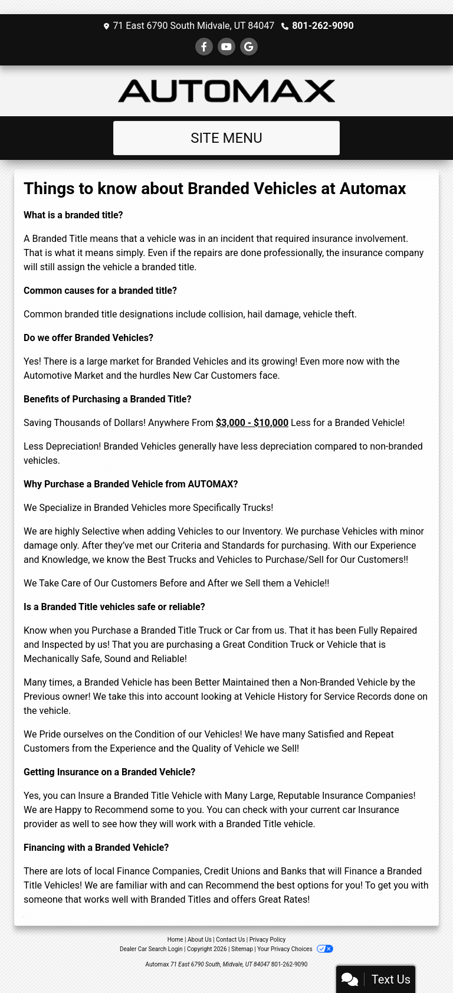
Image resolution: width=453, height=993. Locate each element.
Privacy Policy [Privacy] (268, 939)
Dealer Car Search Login (151, 949)
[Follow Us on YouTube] (226, 47)
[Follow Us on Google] (249, 47)
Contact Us (230, 939)
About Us (200, 939)
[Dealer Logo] (226, 91)
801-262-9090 (322, 25)
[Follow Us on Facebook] (204, 47)
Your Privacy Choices (295, 949)
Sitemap (242, 949)
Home (175, 939)
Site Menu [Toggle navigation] (226, 138)
